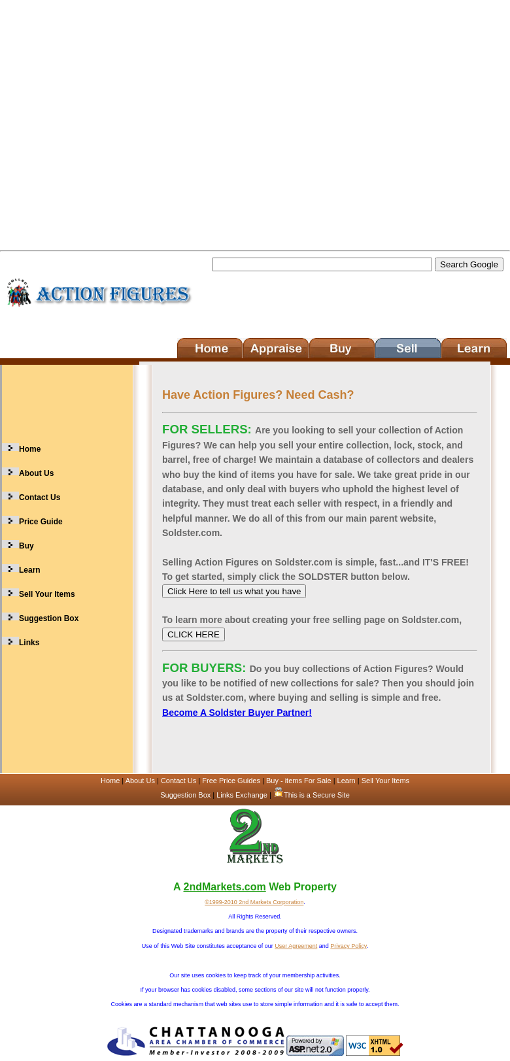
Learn (30, 570)
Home (30, 449)
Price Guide (41, 521)
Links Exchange (241, 795)
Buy (26, 545)
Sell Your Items (47, 594)
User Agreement (296, 946)
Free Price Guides (231, 780)
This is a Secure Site (311, 795)
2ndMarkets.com (224, 886)
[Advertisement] (122, 122)
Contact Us (39, 497)
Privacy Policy (348, 946)
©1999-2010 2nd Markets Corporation (254, 902)
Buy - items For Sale (299, 780)
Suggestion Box (48, 618)
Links (29, 642)
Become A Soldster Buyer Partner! (237, 712)
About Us (36, 473)
